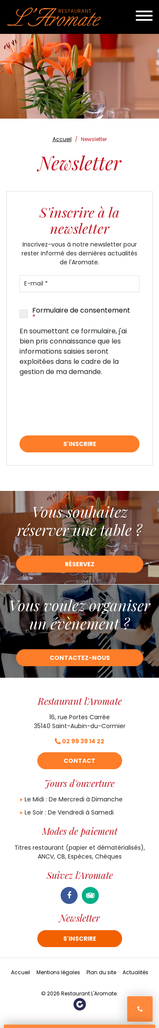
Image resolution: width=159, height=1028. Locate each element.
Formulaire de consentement (81, 314)
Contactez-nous (80, 658)
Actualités (135, 972)
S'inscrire (79, 444)
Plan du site (101, 972)
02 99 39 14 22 (79, 741)
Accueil (20, 972)
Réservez (80, 564)
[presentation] (84, 406)
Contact (79, 760)
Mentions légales (58, 972)
